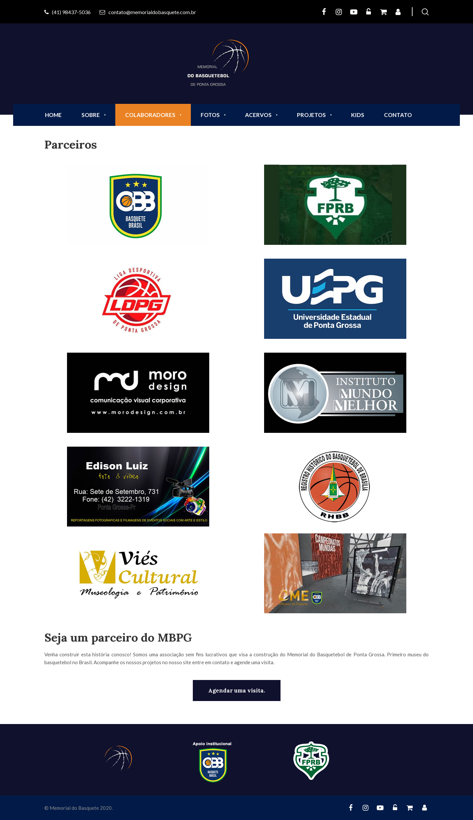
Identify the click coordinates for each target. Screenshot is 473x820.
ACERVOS (258, 114)
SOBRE (90, 114)
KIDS (357, 114)
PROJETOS (311, 114)
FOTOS (210, 114)
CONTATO (398, 114)
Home (53, 114)
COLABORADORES (150, 114)
